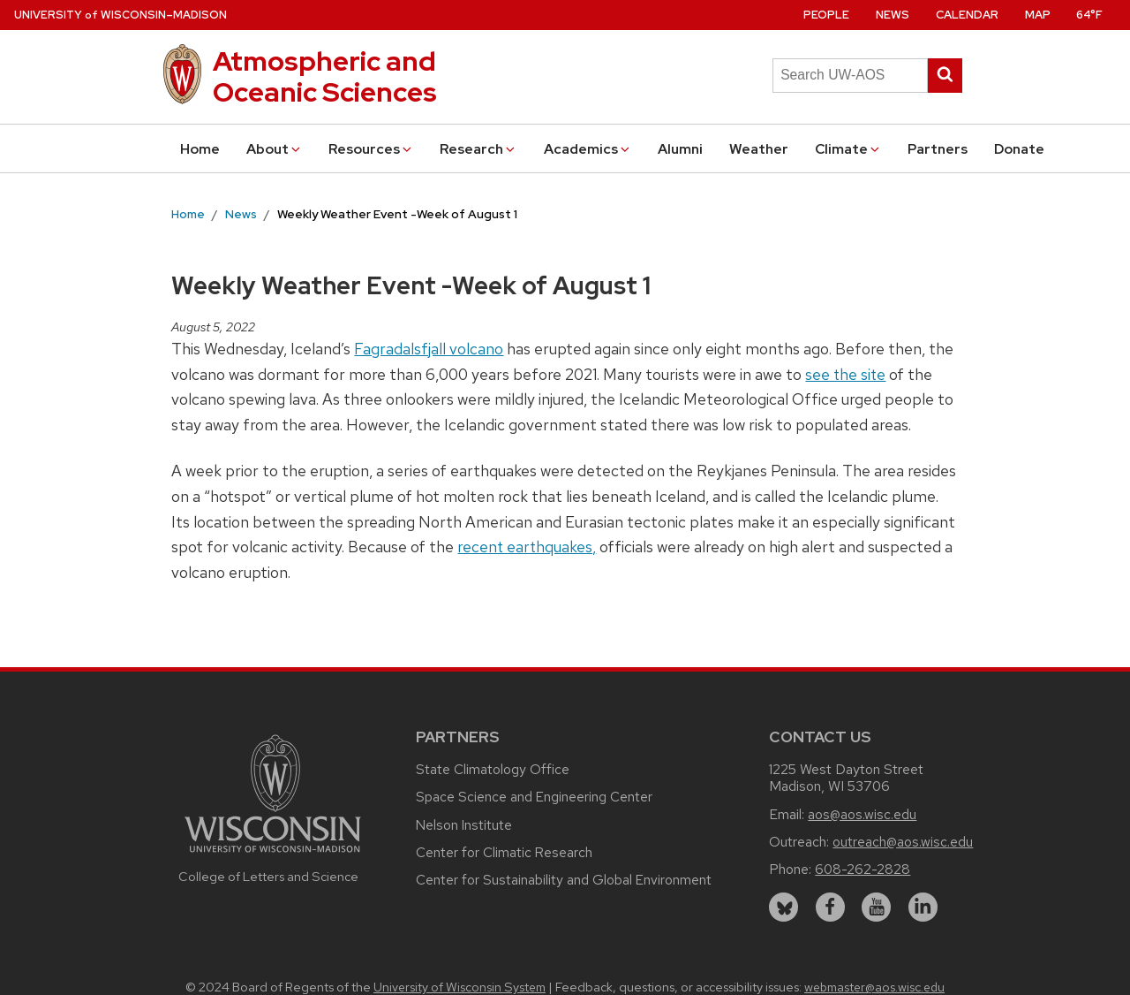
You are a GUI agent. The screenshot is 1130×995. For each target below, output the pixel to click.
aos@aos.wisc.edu (862, 814)
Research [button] (478, 149)
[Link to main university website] (273, 855)
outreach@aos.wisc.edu (902, 841)
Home (200, 149)
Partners (938, 149)
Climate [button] (848, 149)
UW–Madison (120, 14)
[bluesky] (783, 907)
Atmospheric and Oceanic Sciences (325, 76)
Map (1038, 14)
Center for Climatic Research (504, 852)
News (892, 14)
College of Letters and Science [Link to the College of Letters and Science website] (268, 876)
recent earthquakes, (526, 546)
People (826, 14)
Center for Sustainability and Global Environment (564, 879)
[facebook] (830, 907)
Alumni (680, 149)
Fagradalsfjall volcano (428, 348)
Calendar (967, 14)
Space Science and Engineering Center (534, 796)
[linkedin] (923, 907)
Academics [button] (588, 149)
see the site (845, 374)
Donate (1019, 149)
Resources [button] (371, 149)
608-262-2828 (862, 869)
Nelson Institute (464, 825)
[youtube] (876, 907)
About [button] (274, 149)
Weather (758, 149)
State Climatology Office (492, 769)
